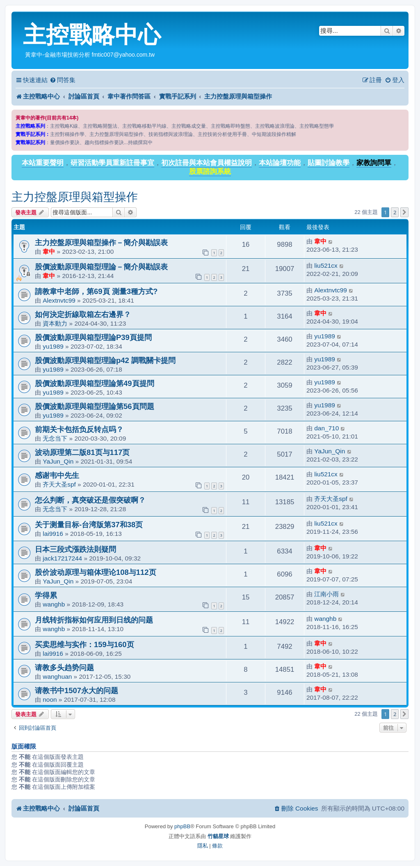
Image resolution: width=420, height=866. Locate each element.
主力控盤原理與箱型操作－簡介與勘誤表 (101, 242)
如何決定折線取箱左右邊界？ (83, 314)
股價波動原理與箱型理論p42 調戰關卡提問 (105, 360)
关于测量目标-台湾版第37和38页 (89, 524)
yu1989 (53, 346)
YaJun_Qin (58, 461)
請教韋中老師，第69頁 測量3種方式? (96, 291)
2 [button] (394, 212)
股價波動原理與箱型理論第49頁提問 (94, 383)
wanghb (54, 604)
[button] (404, 212)
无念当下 (55, 438)
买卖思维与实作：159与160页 (84, 644)
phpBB (182, 826)
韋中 (49, 251)
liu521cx (325, 265)
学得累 (46, 595)
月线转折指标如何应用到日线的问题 (94, 620)
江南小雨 (326, 593)
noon (50, 699)
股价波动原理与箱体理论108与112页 (95, 572)
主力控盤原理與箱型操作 (74, 197)
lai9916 (53, 533)
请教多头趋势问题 (64, 667)
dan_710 (326, 428)
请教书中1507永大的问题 (76, 690)
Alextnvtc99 (59, 300)
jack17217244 (62, 558)
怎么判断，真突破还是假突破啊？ (90, 500)
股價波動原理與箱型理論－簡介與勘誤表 (101, 266)
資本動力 (55, 323)
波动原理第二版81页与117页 (82, 452)
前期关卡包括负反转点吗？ (79, 429)
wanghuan (57, 676)
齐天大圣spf (59, 484)
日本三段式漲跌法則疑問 (75, 549)
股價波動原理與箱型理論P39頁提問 (93, 337)
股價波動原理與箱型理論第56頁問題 (94, 406)
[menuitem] (62, 80)
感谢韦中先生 (57, 475)
